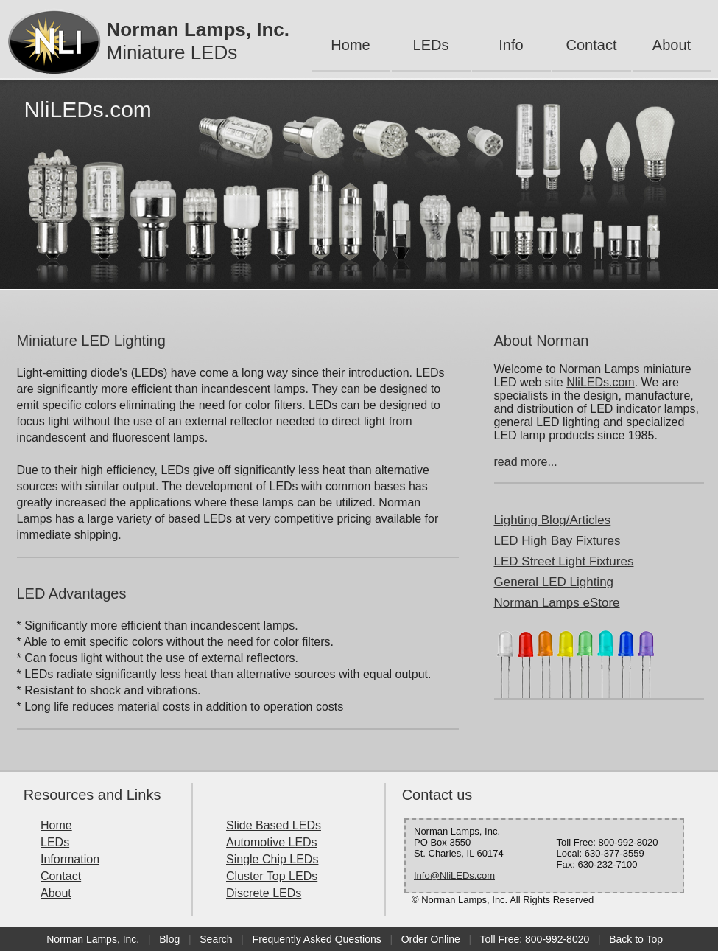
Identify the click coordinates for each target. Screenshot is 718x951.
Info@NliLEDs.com (454, 875)
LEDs (431, 45)
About (671, 45)
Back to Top (636, 939)
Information (70, 859)
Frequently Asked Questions (317, 939)
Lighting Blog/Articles (552, 520)
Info (511, 45)
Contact (591, 45)
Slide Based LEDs (273, 825)
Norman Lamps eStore (557, 603)
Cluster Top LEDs (271, 876)
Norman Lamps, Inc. (92, 939)
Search (216, 939)
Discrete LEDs (263, 893)
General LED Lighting (554, 582)
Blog (169, 939)
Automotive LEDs (271, 842)
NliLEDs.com (600, 382)
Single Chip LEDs (272, 859)
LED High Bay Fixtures (557, 541)
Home (350, 45)
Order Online (430, 939)
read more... (525, 462)
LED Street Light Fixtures (564, 561)
